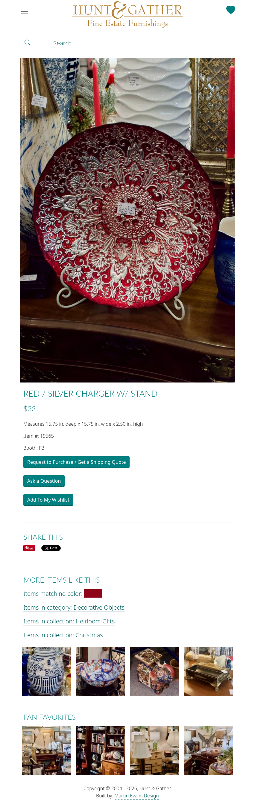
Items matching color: (62, 594)
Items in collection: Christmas (63, 635)
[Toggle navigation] (26, 11)
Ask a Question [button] (44, 481)
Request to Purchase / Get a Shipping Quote (76, 462)
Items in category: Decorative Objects (74, 607)
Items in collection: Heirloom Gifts (69, 621)
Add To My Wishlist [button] (48, 499)
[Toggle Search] (27, 42)
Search (62, 43)
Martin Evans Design (137, 795)
